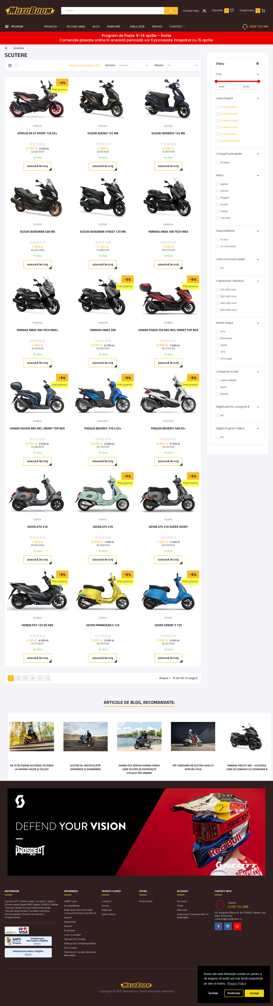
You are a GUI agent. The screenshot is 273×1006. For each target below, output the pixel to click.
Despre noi (70, 921)
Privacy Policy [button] (236, 983)
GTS (220, 351)
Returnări (107, 910)
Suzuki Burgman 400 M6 (37, 232)
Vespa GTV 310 (37, 527)
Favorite (217, 10)
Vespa (222, 211)
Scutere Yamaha (230, 140)
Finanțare (69, 930)
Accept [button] (254, 993)
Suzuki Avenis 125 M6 (102, 133)
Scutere (19, 48)
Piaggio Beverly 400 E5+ (168, 428)
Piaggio (223, 197)
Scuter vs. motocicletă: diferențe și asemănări (85, 767)
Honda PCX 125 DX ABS (37, 625)
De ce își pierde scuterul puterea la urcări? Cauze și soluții (31, 767)
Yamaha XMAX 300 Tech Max (168, 232)
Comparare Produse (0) (84, 65)
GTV (220, 331)
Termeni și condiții (74, 939)
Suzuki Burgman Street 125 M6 (103, 232)
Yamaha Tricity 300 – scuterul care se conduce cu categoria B (246, 767)
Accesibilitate (71, 905)
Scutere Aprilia (228, 107)
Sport (221, 387)
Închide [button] (213, 993)
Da (220, 268)
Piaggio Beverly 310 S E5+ (102, 428)
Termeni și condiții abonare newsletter (80, 954)
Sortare (110, 65)
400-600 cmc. (227, 303)
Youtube (237, 926)
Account (182, 901)
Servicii (68, 926)
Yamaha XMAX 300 (103, 330)
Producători (146, 901)
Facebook (218, 926)
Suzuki (222, 204)
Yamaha (223, 218)
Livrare (105, 905)
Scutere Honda (229, 113)
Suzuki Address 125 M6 (168, 133)
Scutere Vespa (228, 134)
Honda (222, 190)
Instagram (228, 926)
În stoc (222, 239)
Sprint (221, 345)
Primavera (224, 338)
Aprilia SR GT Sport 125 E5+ (37, 133)
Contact (106, 901)
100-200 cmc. (226, 289)
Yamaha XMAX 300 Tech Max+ (37, 330)
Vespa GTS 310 (103, 527)
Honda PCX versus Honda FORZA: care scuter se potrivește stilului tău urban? (139, 769)
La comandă (226, 246)
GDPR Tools (70, 901)
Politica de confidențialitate (80, 943)
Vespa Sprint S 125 (168, 625)
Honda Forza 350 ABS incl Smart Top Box (168, 330)
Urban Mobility (226, 380)
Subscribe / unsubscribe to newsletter (192, 916)
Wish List (182, 910)
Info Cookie (70, 947)
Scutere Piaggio (229, 120)
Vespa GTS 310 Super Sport (168, 527)
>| (48, 678)
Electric (222, 393)
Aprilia (222, 184)
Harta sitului (109, 914)
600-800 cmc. (227, 310)
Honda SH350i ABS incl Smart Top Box (37, 428)
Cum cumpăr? (72, 934)
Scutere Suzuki (228, 127)
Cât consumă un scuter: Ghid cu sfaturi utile (193, 767)
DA (220, 415)
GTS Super (224, 358)
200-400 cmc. (226, 296)
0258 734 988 (259, 26)
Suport (68, 917)
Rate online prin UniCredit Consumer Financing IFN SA (80, 911)
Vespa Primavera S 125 (103, 625)
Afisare (158, 65)
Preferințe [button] (233, 993)
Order (180, 905)
